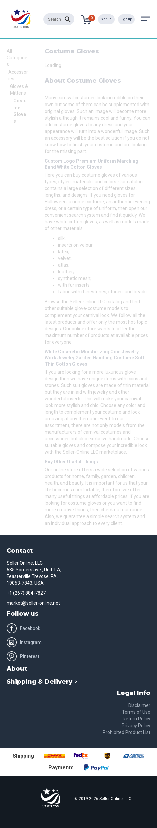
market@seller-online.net (33, 603)
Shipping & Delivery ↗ (42, 681)
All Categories (17, 57)
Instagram (24, 642)
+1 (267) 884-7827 (26, 593)
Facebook (23, 628)
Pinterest (23, 656)
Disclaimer (139, 705)
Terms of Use (136, 712)
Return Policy (136, 718)
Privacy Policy (136, 725)
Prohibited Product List (126, 732)
